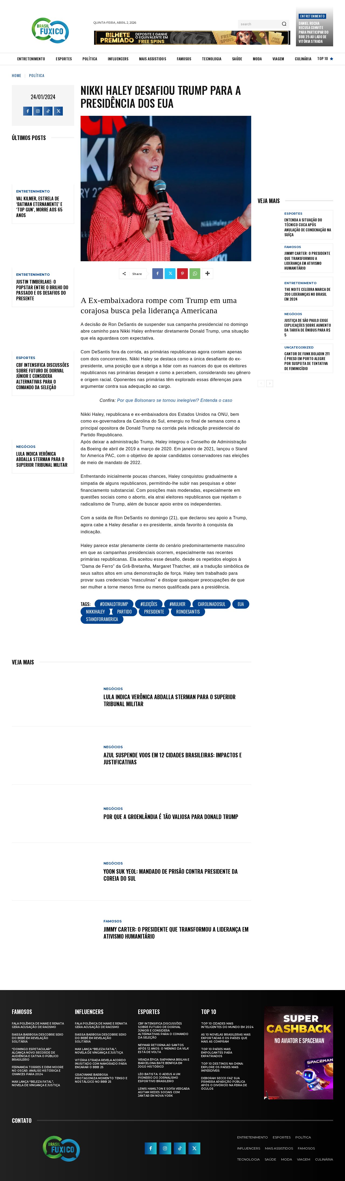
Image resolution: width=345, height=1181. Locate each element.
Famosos (113, 921)
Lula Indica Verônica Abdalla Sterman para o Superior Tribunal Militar (41, 459)
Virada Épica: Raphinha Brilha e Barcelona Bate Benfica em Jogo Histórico (163, 1063)
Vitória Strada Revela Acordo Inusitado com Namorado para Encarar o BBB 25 (101, 1063)
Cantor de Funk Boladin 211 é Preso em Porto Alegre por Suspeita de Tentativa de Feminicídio (307, 361)
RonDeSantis (188, 611)
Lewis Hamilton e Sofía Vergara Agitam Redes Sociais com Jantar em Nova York (163, 1092)
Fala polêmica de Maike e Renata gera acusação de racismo (38, 1025)
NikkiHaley (95, 611)
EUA (241, 604)
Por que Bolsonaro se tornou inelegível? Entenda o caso (174, 400)
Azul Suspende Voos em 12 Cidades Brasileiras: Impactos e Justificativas (173, 758)
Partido (124, 611)
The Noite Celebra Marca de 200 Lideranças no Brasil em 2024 (307, 294)
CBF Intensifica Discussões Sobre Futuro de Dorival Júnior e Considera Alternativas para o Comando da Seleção (42, 376)
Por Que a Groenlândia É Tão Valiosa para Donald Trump (171, 817)
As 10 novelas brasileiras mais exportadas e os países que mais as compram (226, 1038)
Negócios (25, 446)
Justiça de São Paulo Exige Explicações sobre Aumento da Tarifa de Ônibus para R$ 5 (307, 327)
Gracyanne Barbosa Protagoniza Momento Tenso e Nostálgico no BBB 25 (101, 1078)
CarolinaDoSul (211, 604)
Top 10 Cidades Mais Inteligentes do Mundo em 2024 (227, 1025)
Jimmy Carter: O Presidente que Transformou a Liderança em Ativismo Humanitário (176, 932)
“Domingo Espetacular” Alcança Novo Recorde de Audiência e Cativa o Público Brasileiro (35, 1054)
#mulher (177, 604)
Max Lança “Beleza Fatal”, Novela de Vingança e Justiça (36, 1083)
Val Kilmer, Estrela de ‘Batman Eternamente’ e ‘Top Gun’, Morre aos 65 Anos (39, 206)
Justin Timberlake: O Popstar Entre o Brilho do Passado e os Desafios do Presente (42, 290)
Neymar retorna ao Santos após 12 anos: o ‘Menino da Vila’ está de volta (163, 1048)
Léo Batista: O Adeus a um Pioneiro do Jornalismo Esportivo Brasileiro (159, 1077)
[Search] (284, 24)
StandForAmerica (102, 619)
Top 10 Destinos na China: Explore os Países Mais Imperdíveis (222, 1067)
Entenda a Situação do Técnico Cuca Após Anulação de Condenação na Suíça (307, 227)
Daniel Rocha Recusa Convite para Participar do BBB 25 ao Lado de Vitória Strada (313, 32)
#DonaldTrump (114, 604)
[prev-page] (261, 383)
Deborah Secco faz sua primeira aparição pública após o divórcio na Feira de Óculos (224, 1084)
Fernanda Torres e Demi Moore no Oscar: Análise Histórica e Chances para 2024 (37, 1070)
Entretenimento (312, 16)
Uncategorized (298, 347)
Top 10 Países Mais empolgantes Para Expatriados (216, 1052)
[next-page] (269, 383)
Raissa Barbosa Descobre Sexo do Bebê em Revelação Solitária (37, 1038)
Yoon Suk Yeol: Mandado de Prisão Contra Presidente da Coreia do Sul (171, 874)
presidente (154, 611)
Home (16, 75)
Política (36, 75)
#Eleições (148, 604)
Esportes (25, 358)
